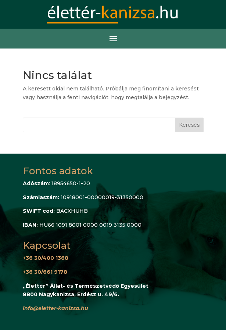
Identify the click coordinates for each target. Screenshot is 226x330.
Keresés (189, 125)
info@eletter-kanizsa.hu (55, 308)
